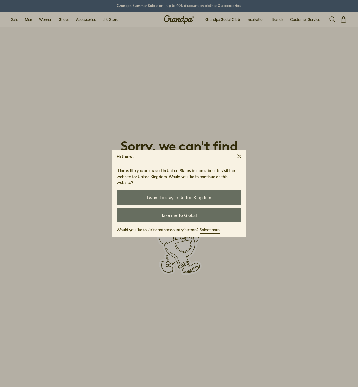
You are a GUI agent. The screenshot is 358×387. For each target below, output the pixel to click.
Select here (210, 229)
